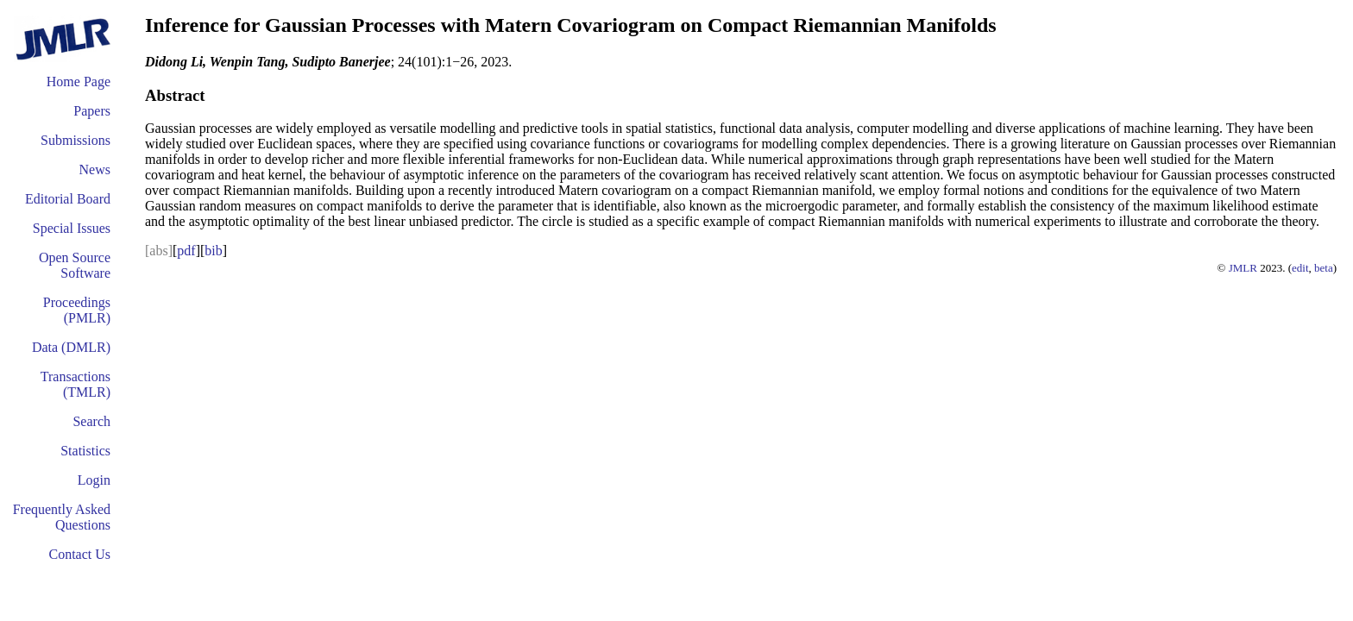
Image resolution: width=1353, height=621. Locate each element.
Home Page (78, 81)
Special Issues (71, 228)
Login (94, 480)
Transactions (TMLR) (75, 384)
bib (213, 250)
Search (91, 421)
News (94, 169)
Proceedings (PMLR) (76, 310)
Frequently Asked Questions (61, 517)
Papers (91, 111)
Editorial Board (67, 198)
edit (1300, 267)
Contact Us (79, 554)
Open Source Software (74, 265)
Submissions (75, 140)
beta (1323, 267)
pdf (186, 250)
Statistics (85, 450)
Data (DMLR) (71, 347)
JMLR (1243, 267)
